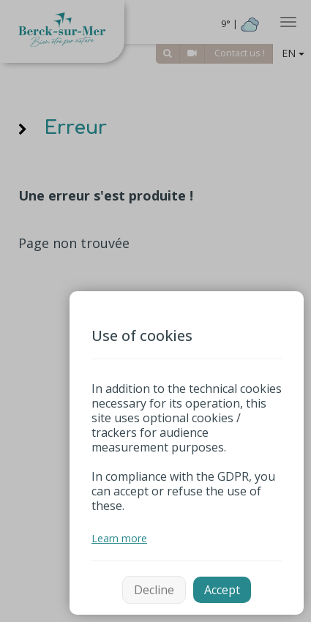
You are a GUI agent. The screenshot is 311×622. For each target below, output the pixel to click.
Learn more (119, 538)
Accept (222, 590)
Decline (154, 590)
